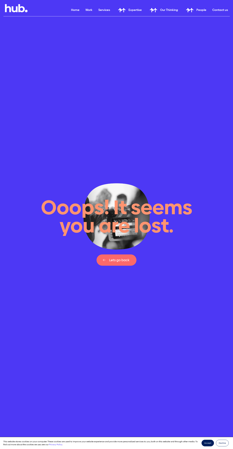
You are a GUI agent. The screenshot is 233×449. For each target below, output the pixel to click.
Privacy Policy (55, 444)
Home (75, 10)
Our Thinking (169, 10)
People (201, 10)
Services (104, 10)
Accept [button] (207, 443)
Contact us (220, 10)
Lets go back (119, 260)
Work (88, 10)
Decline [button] (222, 443)
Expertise (135, 10)
